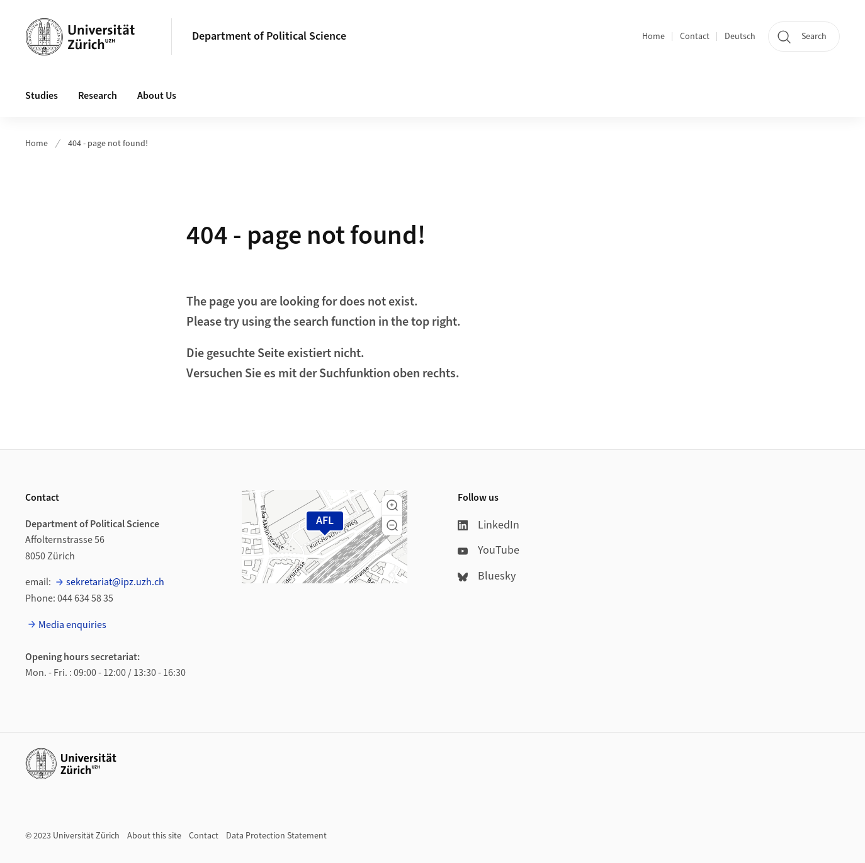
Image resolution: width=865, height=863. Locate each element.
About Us (156, 96)
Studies (41, 96)
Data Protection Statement (276, 836)
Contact (695, 36)
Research (97, 96)
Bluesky (487, 576)
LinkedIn (488, 525)
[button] (392, 505)
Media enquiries (72, 625)
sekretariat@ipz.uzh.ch (115, 582)
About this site (154, 836)
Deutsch (740, 36)
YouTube (488, 550)
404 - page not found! (108, 143)
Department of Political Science (269, 36)
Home (653, 36)
